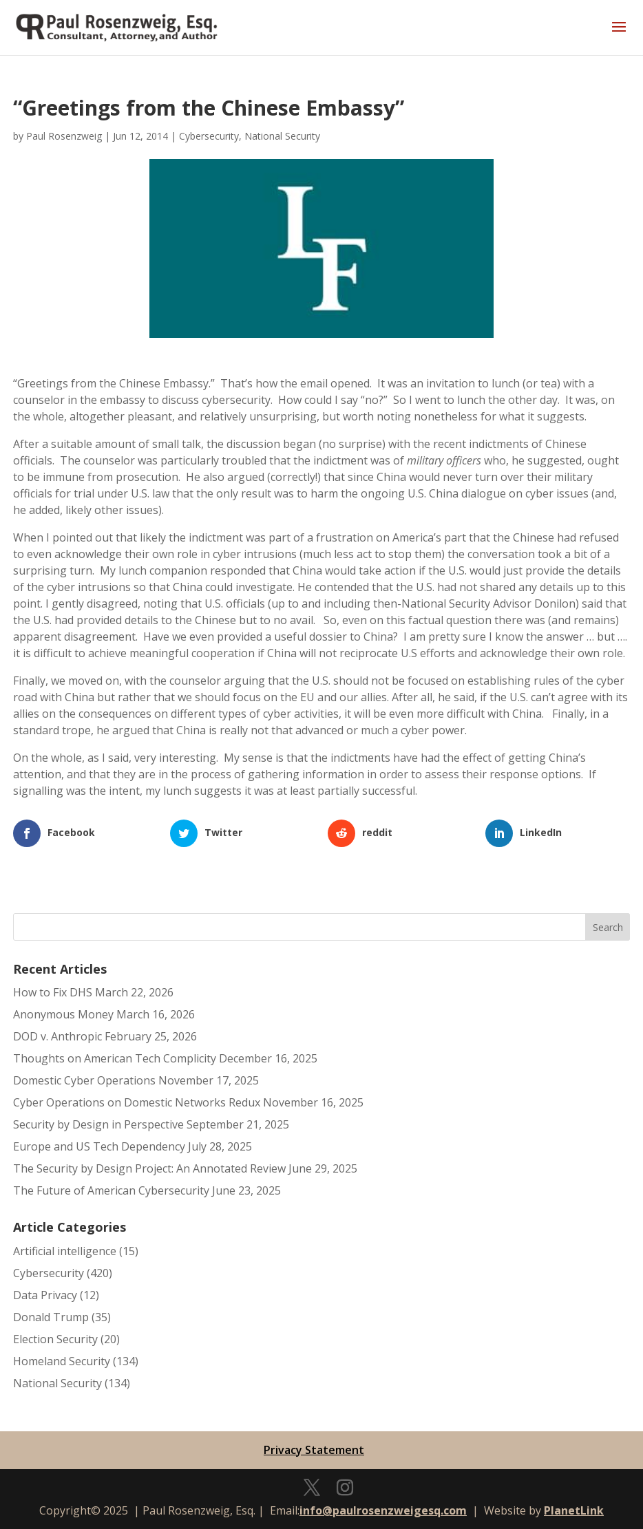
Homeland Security (61, 1361)
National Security (282, 135)
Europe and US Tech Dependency (99, 1146)
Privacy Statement (314, 1449)
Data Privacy (45, 1295)
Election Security (55, 1339)
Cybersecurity (209, 135)
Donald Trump (51, 1317)
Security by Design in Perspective (98, 1124)
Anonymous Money (63, 1014)
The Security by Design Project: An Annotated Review (149, 1168)
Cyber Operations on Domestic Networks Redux (136, 1102)
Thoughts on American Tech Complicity (114, 1058)
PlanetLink (574, 1510)
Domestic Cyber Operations (84, 1080)
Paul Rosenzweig (64, 135)
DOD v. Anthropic (57, 1036)
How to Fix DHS (52, 992)
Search (608, 927)
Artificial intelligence (64, 1251)
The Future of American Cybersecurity (111, 1190)
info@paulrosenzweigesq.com (383, 1510)
